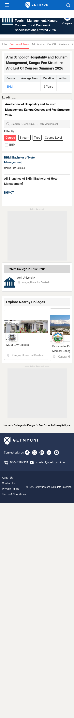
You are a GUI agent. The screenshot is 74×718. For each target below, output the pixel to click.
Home (7, 425)
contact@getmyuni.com (51, 462)
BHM (10, 86)
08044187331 (19, 462)
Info (4, 44)
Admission (38, 44)
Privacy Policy (10, 488)
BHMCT (9, 192)
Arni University (26, 277)
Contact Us (9, 483)
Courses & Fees (19, 44)
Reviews (64, 44)
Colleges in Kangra (24, 425)
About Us (7, 477)
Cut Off (51, 44)
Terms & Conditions (14, 494)
